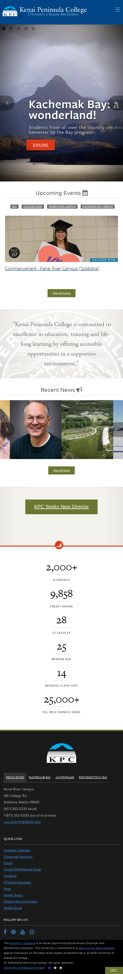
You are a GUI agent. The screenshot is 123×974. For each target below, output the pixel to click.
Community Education (18, 857)
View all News (61, 470)
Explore (40, 145)
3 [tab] (18, 28)
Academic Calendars (17, 850)
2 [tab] (11, 28)
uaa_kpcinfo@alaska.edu (22, 822)
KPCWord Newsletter (17, 882)
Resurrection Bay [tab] (93, 777)
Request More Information (21, 901)
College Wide (33, 206)
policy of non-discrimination (96, 948)
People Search (13, 895)
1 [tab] (3, 28)
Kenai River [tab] (15, 777)
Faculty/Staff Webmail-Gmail (22, 869)
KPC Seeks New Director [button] (61, 506)
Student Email (13, 908)
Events (8, 863)
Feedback (10, 876)
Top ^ (114, 970)
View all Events (61, 293)
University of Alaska (22, 943)
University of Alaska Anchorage (24, 968)
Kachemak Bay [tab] (40, 777)
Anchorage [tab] (65, 777)
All (14, 206)
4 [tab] (25, 28)
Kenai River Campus (62, 206)
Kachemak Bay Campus (98, 206)
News (7, 889)
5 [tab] (33, 28)
